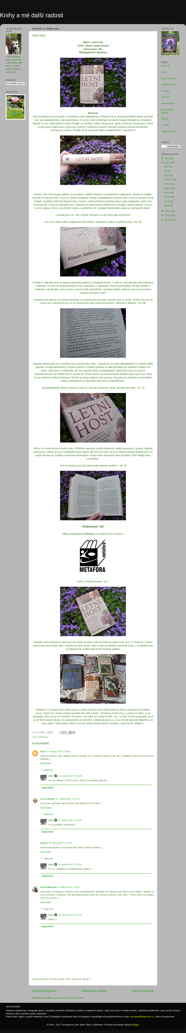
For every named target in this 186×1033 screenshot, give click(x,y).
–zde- (105, 581)
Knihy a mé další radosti (31, 15)
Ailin (50, 776)
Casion (44, 843)
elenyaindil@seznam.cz (142, 1016)
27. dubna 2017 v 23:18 (69, 820)
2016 (167, 211)
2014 (167, 219)
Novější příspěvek (44, 991)
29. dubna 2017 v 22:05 (69, 864)
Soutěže (165, 125)
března (167, 197)
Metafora (90, 533)
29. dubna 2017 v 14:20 (60, 843)
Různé (164, 119)
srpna (167, 175)
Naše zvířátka (168, 103)
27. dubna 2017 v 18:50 (58, 751)
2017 (167, 162)
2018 (167, 158)
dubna (167, 192)
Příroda (165, 97)
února (167, 201)
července (169, 179)
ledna (167, 205)
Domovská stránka (94, 991)
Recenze (43, 737)
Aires (43, 751)
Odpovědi (48, 770)
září (166, 171)
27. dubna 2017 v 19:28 (69, 776)
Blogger (135, 1024)
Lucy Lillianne (47, 799)
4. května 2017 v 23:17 (69, 887)
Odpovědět (45, 763)
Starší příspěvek (143, 991)
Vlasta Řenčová (48, 887)
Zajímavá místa (168, 131)
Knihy (164, 72)
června (167, 184)
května (167, 188)
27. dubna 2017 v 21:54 (67, 799)
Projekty (165, 91)
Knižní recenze (168, 78)
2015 (167, 215)
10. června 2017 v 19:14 (70, 915)
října (166, 166)
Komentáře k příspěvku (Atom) (68, 998)
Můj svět (165, 66)
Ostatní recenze (169, 84)
